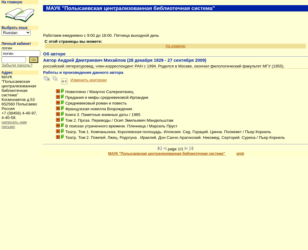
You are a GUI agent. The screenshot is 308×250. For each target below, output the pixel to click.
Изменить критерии (88, 80)
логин (7, 48)
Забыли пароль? (17, 65)
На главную (12, 2)
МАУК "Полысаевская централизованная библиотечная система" (167, 154)
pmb (240, 154)
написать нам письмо (14, 124)
